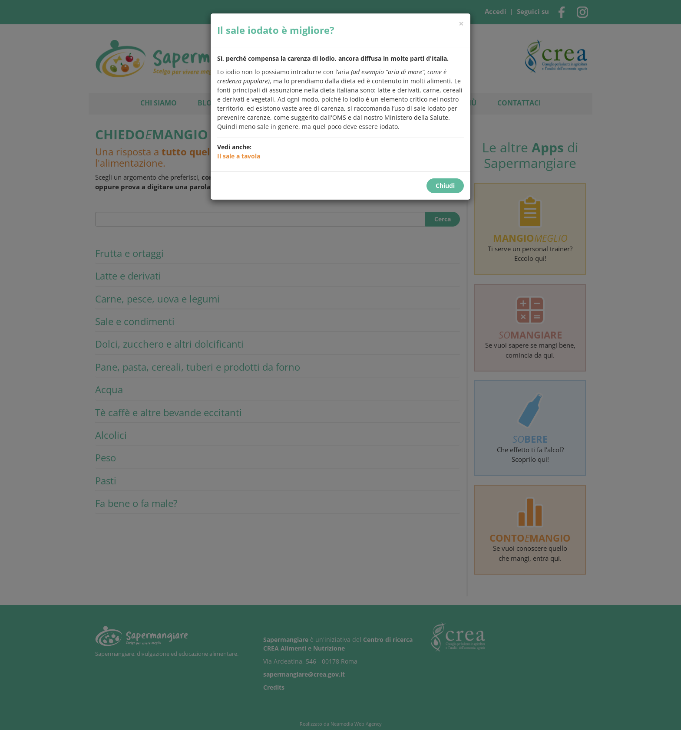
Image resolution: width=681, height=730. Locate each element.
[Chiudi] (461, 23)
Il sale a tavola (238, 156)
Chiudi (445, 185)
